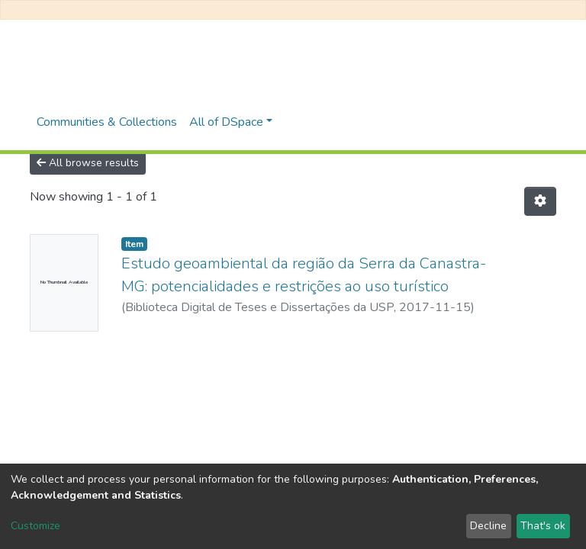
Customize (35, 525)
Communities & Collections (107, 122)
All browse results (88, 163)
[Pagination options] (540, 201)
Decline (488, 525)
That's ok (542, 525)
